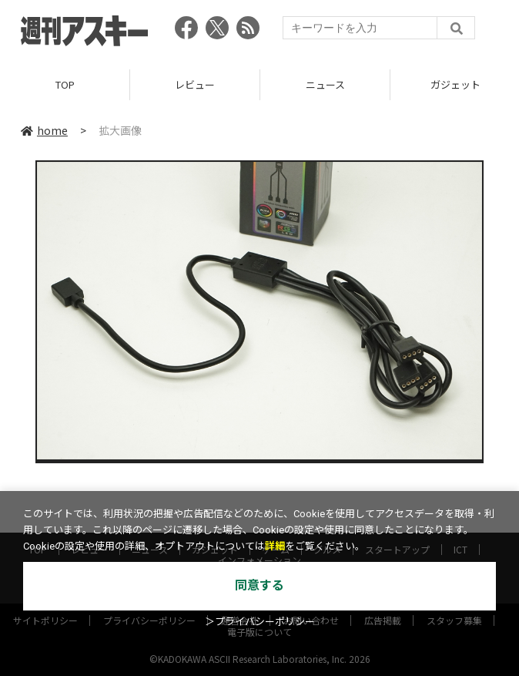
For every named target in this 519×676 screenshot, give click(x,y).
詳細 (275, 546)
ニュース (325, 84)
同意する (259, 585)
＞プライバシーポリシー (260, 621)
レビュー (195, 84)
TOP (65, 84)
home (44, 130)
